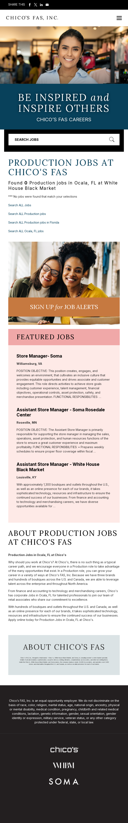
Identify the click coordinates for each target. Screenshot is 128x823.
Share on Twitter (35, 5)
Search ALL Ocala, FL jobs (26, 231)
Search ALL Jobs (19, 205)
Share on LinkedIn (41, 5)
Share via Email (47, 5)
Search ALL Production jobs (27, 214)
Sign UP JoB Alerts (64, 307)
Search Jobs (27, 140)
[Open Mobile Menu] (119, 18)
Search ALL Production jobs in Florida (33, 222)
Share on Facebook (30, 5)
